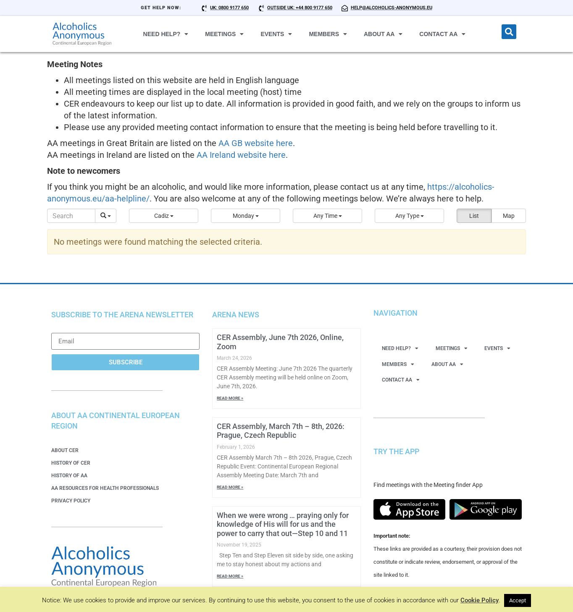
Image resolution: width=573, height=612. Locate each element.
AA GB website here (255, 143)
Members (328, 34)
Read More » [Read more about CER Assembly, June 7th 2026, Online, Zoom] (230, 398)
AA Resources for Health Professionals (105, 488)
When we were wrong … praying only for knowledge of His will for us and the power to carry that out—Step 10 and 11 (283, 524)
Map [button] (509, 215)
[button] (509, 31)
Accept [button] (517, 600)
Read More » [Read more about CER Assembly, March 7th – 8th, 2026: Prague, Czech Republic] (230, 487)
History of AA (69, 476)
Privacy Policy (70, 501)
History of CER (70, 463)
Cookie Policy (479, 600)
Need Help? (166, 34)
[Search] (71, 216)
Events (276, 34)
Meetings (224, 34)
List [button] (474, 215)
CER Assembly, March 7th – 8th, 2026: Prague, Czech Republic (280, 431)
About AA (383, 34)
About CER (65, 450)
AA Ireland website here (241, 155)
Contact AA (442, 34)
